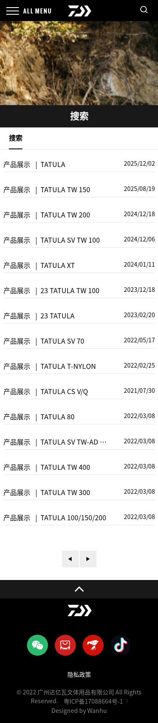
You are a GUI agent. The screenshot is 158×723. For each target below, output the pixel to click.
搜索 (15, 138)
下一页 (88, 559)
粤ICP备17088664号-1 (93, 701)
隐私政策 (79, 675)
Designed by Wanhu (79, 711)
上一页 (70, 559)
